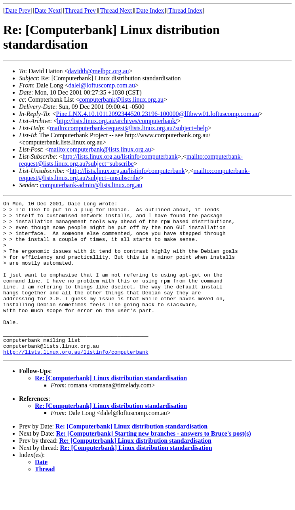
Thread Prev (80, 10)
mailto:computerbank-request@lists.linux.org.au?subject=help (129, 128)
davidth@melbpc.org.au (98, 71)
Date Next (48, 10)
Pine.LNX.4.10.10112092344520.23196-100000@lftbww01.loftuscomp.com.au (157, 113)
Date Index (150, 10)
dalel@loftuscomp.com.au (101, 85)
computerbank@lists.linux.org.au (121, 99)
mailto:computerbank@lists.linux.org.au (100, 149)
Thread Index (185, 10)
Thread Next (116, 10)
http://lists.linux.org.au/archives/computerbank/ (117, 121)
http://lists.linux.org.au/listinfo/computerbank (120, 156)
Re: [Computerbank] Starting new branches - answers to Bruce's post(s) (153, 464)
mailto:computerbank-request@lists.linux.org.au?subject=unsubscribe (134, 174)
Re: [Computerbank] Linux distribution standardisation (111, 409)
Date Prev (17, 10)
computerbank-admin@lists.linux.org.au (91, 185)
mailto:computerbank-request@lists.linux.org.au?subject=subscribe (131, 160)
